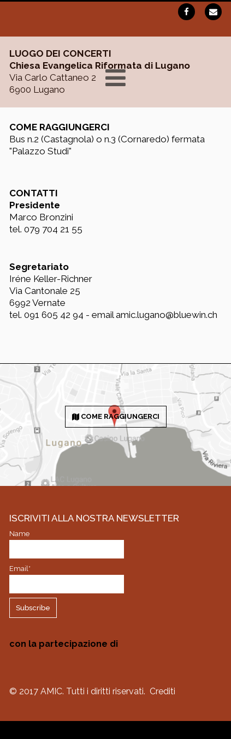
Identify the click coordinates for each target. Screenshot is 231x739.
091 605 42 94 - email (70, 314)
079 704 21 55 (53, 229)
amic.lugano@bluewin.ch (166, 314)
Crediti (162, 691)
